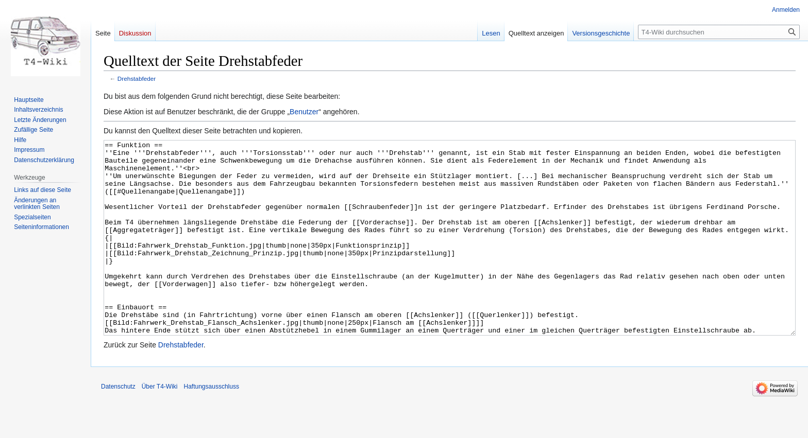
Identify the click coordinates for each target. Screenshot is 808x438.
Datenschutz (118, 425)
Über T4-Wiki (160, 425)
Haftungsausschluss (211, 425)
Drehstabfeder (136, 78)
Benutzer (304, 112)
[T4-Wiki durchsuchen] (719, 32)
